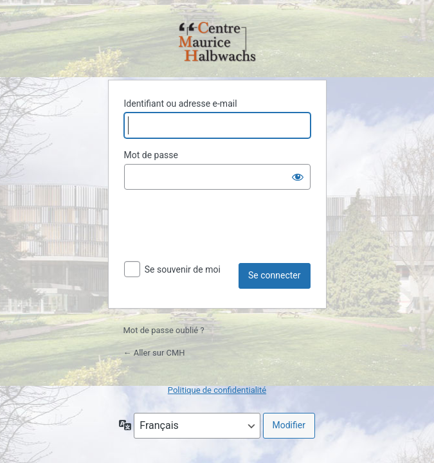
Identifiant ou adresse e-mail (180, 103)
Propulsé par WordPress (217, 43)
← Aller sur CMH (154, 353)
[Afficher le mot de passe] (298, 177)
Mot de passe (151, 155)
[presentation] (222, 231)
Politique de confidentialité (217, 390)
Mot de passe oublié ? (163, 330)
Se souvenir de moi (183, 269)
